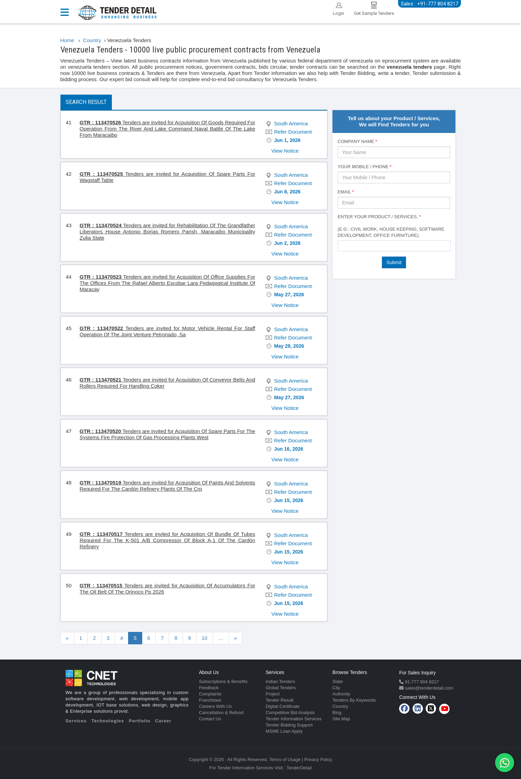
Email (346, 191)
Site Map (341, 718)
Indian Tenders (280, 681)
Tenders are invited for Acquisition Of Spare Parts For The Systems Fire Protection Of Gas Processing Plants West (167, 434)
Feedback (209, 687)
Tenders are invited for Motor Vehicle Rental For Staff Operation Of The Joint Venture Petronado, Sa (167, 331)
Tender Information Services (293, 718)
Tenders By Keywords (354, 700)
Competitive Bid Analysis (290, 712)
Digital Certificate (282, 706)
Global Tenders (281, 687)
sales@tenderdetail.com (428, 688)
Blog (336, 712)
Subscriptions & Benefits (223, 681)
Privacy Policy (318, 759)
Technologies (107, 720)
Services (76, 720)
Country (340, 706)
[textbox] (342, 245)
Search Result (86, 102)
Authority (341, 693)
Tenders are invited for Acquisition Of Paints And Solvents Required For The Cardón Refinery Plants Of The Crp (167, 486)
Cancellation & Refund (221, 712)
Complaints (210, 693)
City (336, 687)
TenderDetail (299, 767)
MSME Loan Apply (284, 731)
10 (205, 638)
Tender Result (279, 700)
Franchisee (210, 700)
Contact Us (210, 718)
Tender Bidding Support (289, 725)
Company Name (357, 141)
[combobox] (394, 245)
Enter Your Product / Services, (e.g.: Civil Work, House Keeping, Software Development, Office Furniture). (391, 226)
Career (163, 720)
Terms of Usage (285, 759)
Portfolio (139, 720)
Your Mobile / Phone (365, 166)
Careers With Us (215, 706)
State (337, 681)
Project (272, 693)
